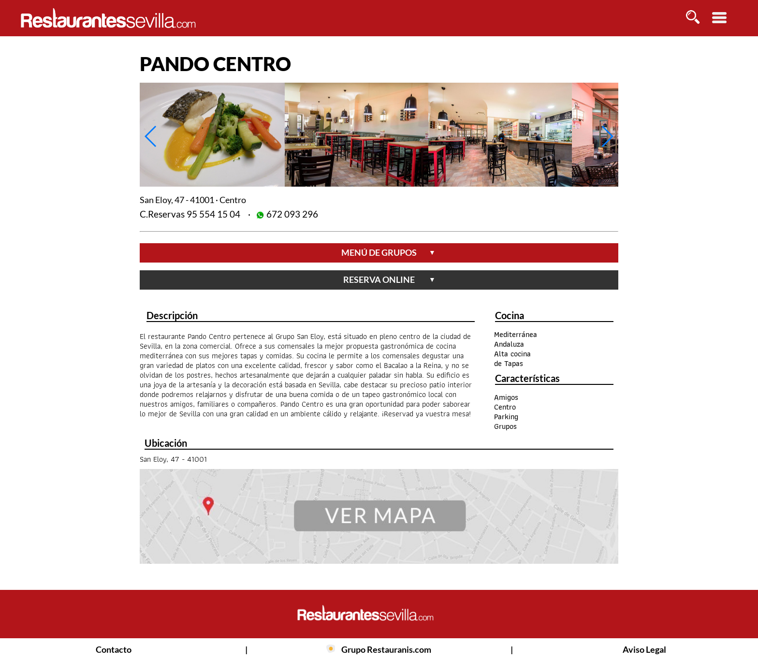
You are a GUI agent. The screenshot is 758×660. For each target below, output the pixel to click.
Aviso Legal (644, 649)
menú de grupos (388, 252)
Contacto (113, 649)
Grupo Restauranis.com (386, 649)
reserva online (389, 279)
